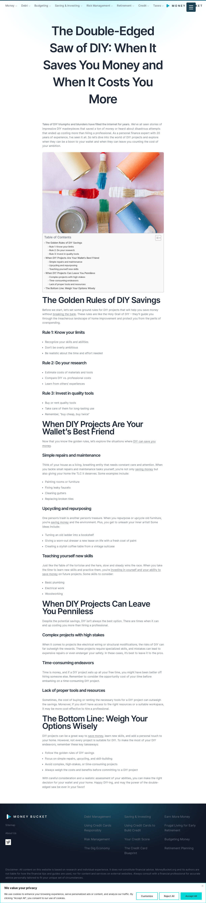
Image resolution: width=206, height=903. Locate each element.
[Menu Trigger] (191, 7)
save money (95, 735)
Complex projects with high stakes (67, 277)
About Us (10, 833)
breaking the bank (64, 314)
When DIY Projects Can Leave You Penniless (70, 273)
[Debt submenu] (29, 6)
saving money (144, 469)
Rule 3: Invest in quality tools (64, 254)
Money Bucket (30, 816)
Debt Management (97, 816)
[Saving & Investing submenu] (81, 6)
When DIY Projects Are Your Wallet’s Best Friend (72, 257)
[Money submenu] (16, 6)
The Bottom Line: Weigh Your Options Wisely (70, 288)
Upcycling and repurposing (63, 265)
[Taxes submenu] (163, 6)
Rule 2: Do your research (62, 250)
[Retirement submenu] (133, 6)
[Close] (202, 886)
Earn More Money (177, 816)
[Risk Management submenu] (112, 6)
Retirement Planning (179, 848)
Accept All (191, 896)
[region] (103, 893)
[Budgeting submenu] (50, 6)
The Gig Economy (97, 848)
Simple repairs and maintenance (65, 261)
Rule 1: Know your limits (61, 246)
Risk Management (97, 839)
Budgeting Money (177, 839)
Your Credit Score (137, 839)
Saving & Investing (137, 816)
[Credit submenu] (148, 6)
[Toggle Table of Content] (156, 238)
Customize (147, 896)
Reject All (169, 896)
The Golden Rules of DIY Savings (64, 242)
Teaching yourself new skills (63, 269)
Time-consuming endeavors (63, 280)
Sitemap (10, 825)
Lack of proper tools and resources (67, 284)
